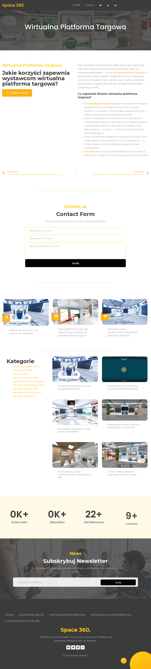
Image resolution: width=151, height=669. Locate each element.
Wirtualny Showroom (24, 418)
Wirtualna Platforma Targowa (75, 27)
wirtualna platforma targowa (129, 73)
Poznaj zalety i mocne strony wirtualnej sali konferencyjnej (122, 453)
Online (9, 615)
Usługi (89, 5)
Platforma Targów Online (26, 389)
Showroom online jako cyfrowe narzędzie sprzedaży (74, 453)
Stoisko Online (20, 396)
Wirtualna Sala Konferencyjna (29, 407)
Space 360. (13, 5)
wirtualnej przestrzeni (98, 104)
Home (76, 5)
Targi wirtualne (93, 152)
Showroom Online (22, 393)
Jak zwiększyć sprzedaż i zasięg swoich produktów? (74, 496)
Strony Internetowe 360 (25, 400)
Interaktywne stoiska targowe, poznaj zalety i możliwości (123, 491)
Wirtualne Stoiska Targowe (27, 415)
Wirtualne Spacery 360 (25, 411)
